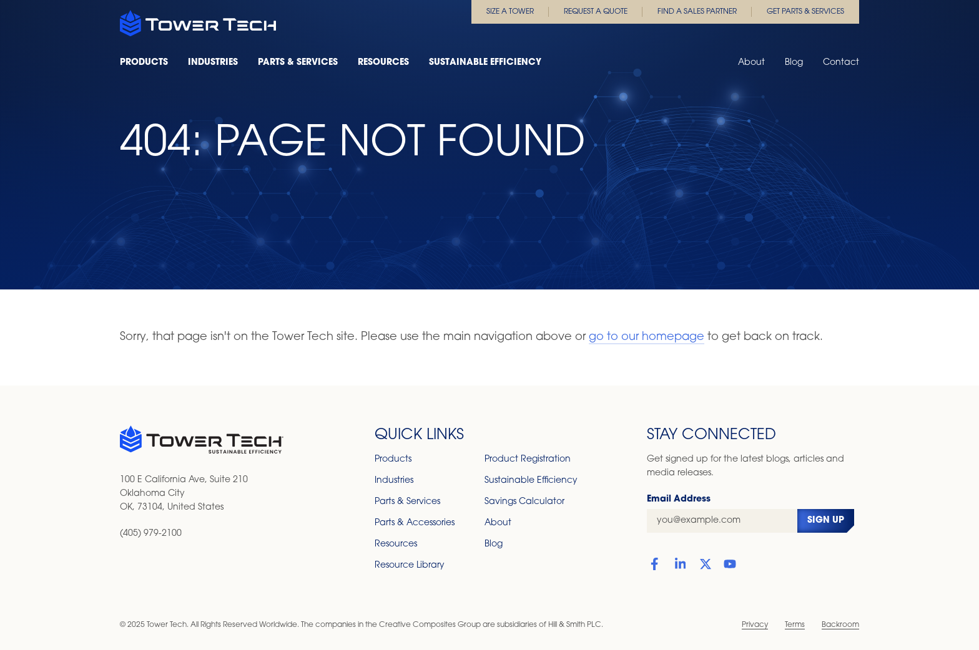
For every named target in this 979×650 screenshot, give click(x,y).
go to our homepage (646, 337)
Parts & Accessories (415, 523)
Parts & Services (298, 62)
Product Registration (528, 459)
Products (144, 62)
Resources (383, 62)
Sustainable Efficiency (485, 62)
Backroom (840, 625)
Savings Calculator (524, 502)
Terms (795, 625)
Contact (841, 62)
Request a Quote (595, 12)
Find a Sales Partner (697, 12)
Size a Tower (510, 12)
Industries (213, 62)
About (751, 62)
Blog (794, 62)
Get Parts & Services (805, 12)
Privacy (755, 625)
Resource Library (410, 565)
